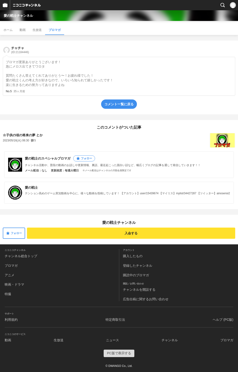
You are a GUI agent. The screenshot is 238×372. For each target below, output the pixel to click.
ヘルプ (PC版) (223, 319)
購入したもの (132, 256)
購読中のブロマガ (136, 275)
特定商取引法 (115, 319)
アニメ (9, 275)
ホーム (8, 30)
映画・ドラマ (14, 284)
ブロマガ (55, 30)
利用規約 (11, 319)
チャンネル (170, 340)
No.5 (9, 91)
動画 (23, 30)
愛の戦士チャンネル (18, 15)
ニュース (112, 340)
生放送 (37, 30)
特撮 (8, 294)
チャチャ (20, 50)
